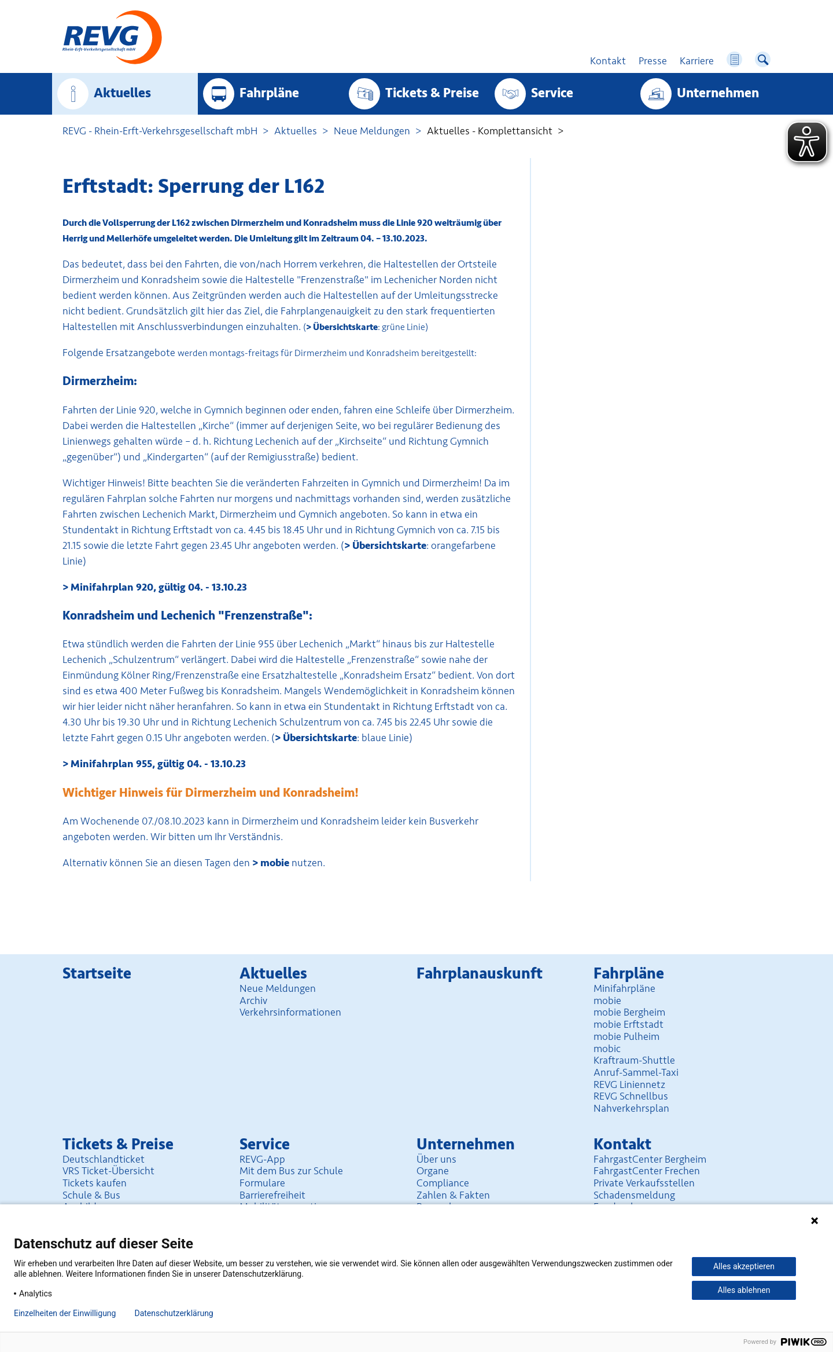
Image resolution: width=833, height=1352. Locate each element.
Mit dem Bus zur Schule (291, 1170)
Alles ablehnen (744, 1290)
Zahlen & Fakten (453, 1195)
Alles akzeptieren (744, 1266)
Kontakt (622, 1144)
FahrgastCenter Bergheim (650, 1159)
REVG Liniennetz (629, 1084)
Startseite (96, 973)
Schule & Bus (91, 1195)
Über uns (436, 1159)
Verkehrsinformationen (290, 1012)
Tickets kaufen (94, 1183)
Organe (433, 1170)
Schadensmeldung (634, 1195)
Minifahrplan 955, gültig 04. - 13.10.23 (158, 763)
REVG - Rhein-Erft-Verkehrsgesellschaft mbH (159, 130)
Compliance (443, 1183)
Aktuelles (122, 93)
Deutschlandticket (103, 1159)
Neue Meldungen (372, 130)
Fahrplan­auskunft (480, 973)
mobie (274, 862)
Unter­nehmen (718, 93)
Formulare (262, 1183)
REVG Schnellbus (631, 1096)
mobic (607, 1048)
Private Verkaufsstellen (644, 1183)
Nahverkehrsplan (631, 1108)
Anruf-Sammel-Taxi (636, 1072)
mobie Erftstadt (629, 1024)
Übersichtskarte (345, 327)
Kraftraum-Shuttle (634, 1060)
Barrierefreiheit (272, 1195)
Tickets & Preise (432, 93)
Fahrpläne (269, 93)
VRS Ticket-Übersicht (108, 1170)
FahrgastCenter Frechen (647, 1170)
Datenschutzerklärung (173, 1313)
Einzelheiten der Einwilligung (65, 1313)
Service (552, 93)
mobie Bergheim (629, 1012)
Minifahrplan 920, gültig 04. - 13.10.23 (159, 587)
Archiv (253, 1000)
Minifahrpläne (624, 988)
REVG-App (262, 1159)
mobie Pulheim (626, 1036)
